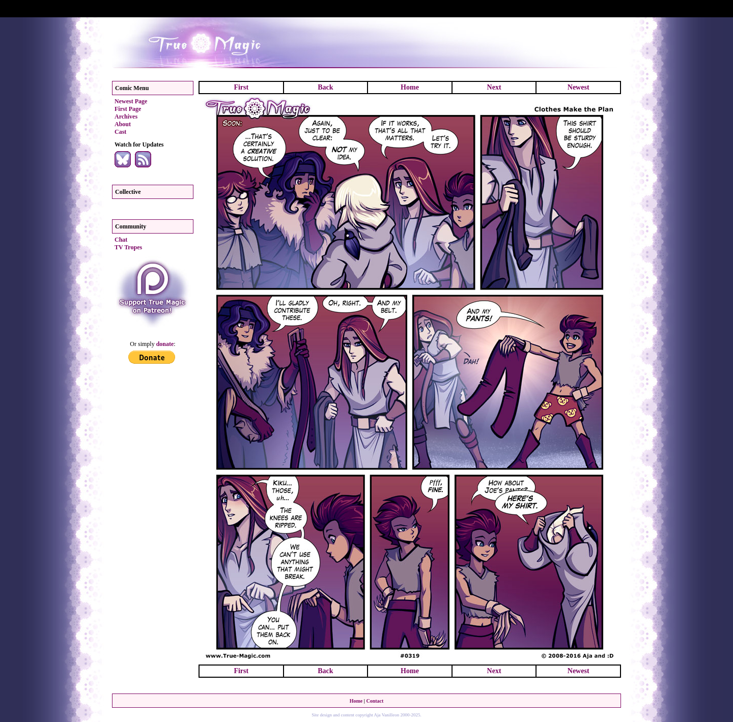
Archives (126, 116)
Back (325, 87)
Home (410, 87)
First (241, 87)
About (123, 124)
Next (494, 87)
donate (165, 344)
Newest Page (131, 101)
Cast (120, 131)
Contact (374, 701)
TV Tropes (128, 247)
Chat (121, 239)
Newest (578, 87)
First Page (128, 108)
